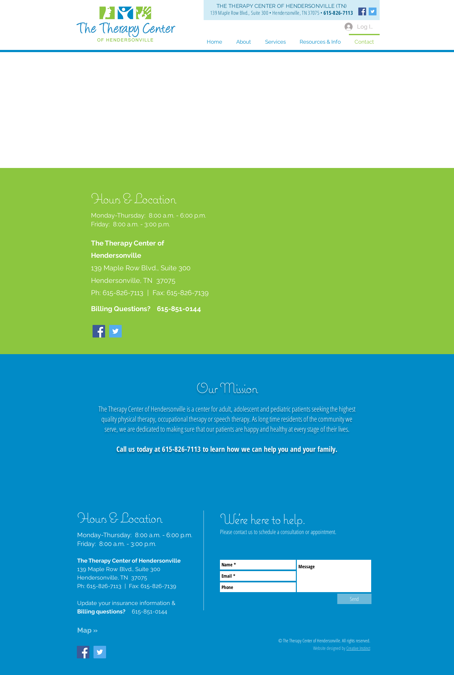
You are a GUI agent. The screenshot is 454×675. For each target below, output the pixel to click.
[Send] (354, 599)
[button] (320, 39)
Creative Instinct (358, 648)
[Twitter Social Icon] (373, 11)
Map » (87, 630)
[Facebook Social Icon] (362, 11)
